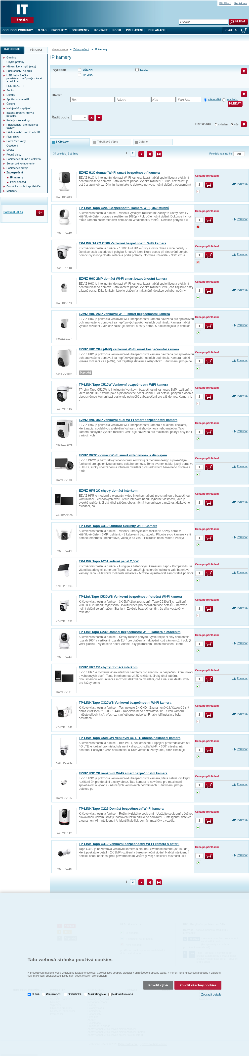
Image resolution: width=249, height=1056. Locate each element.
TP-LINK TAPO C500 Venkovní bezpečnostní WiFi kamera (122, 243)
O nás (42, 30)
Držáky (10, 94)
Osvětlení (12, 145)
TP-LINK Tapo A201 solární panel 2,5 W (109, 561)
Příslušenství (18, 181)
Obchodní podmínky (17, 30)
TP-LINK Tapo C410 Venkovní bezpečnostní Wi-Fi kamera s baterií (129, 844)
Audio (9, 90)
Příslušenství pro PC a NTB (23, 132)
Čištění (10, 103)
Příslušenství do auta (19, 70)
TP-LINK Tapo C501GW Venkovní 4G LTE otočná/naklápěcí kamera (129, 738)
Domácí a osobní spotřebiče (23, 186)
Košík (117, 30)
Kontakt (101, 30)
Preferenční (53, 988)
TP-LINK (88, 74)
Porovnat (242, 183)
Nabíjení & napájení (18, 108)
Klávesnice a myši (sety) (21, 66)
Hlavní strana (60, 49)
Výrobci (36, 49)
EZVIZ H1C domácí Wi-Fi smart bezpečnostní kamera (119, 172)
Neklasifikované (122, 988)
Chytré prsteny (15, 61)
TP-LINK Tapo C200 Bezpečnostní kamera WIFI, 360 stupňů (124, 208)
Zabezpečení (81, 49)
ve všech (232, 99)
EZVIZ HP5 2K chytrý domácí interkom (108, 490)
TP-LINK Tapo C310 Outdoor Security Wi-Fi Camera (118, 526)
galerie (143, 141)
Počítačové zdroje (17, 167)
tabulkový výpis (107, 141)
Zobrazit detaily (211, 988)
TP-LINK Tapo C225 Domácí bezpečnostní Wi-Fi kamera (121, 808)
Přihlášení (134, 30)
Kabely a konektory (18, 120)
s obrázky (62, 141)
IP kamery (16, 177)
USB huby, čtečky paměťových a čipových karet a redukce (24, 78)
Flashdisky (12, 136)
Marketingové (97, 988)
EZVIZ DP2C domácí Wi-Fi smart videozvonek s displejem (123, 455)
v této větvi (214, 99)
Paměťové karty (16, 141)
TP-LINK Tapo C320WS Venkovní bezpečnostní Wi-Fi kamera (125, 702)
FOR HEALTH (15, 85)
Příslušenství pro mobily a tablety (22, 126)
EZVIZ (144, 69)
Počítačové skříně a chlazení (24, 159)
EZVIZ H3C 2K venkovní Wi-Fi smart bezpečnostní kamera (123, 773)
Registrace (240, 3)
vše (236, 124)
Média (10, 150)
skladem (223, 124)
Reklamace (156, 30)
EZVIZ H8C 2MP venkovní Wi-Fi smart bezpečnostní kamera (124, 314)
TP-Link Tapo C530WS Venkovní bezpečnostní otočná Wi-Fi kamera (130, 596)
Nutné (36, 988)
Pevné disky (13, 154)
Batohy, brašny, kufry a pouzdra (20, 114)
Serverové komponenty (20, 163)
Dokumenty (80, 30)
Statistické (75, 988)
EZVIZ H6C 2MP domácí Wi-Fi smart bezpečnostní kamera (123, 278)
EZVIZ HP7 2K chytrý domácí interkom (108, 667)
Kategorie (12, 49)
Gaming (11, 57)
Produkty (59, 30)
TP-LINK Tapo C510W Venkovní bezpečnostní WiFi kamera (123, 384)
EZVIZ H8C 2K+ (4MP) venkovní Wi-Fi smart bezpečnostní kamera (129, 349)
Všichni (88, 69)
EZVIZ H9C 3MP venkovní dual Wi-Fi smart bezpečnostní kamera (128, 420)
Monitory (11, 190)
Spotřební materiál (17, 99)
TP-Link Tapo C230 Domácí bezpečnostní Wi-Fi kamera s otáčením (129, 632)
